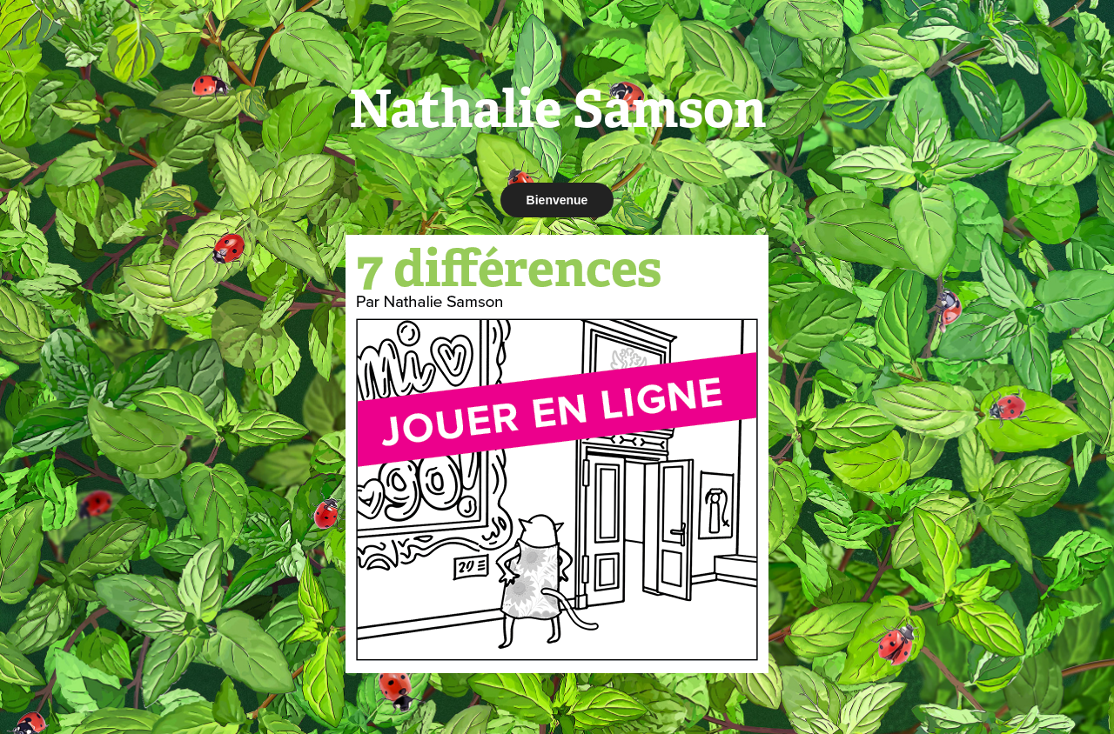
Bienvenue (557, 200)
